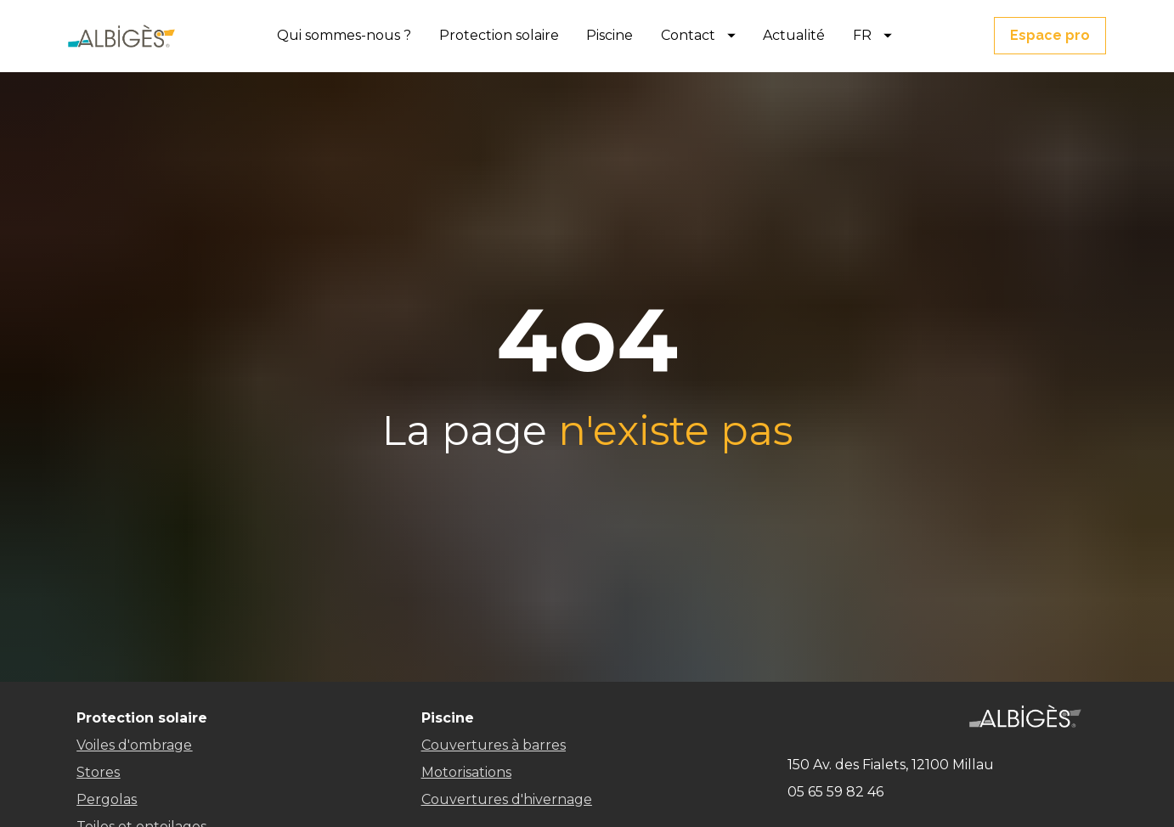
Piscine (609, 35)
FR (872, 35)
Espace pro (1050, 35)
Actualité (794, 35)
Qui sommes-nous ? (344, 35)
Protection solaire (499, 35)
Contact (698, 35)
